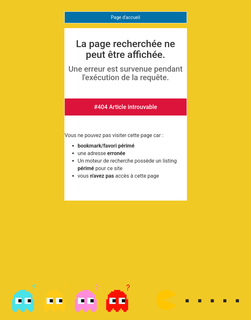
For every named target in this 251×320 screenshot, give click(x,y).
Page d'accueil (125, 17)
